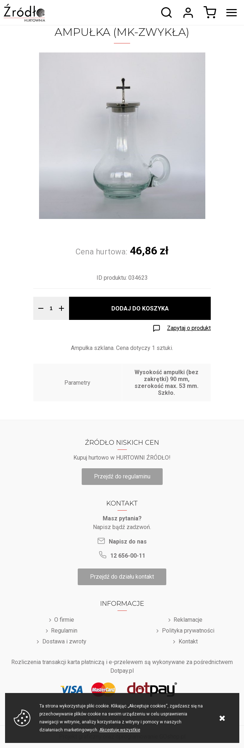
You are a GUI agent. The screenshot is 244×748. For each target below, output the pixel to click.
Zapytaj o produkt (189, 328)
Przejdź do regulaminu (122, 476)
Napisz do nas (128, 541)
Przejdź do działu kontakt (122, 576)
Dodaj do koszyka (140, 308)
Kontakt (188, 641)
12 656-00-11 (127, 555)
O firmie (64, 619)
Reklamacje (188, 619)
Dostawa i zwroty (64, 641)
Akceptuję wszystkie (119, 729)
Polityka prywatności (188, 630)
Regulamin (64, 630)
